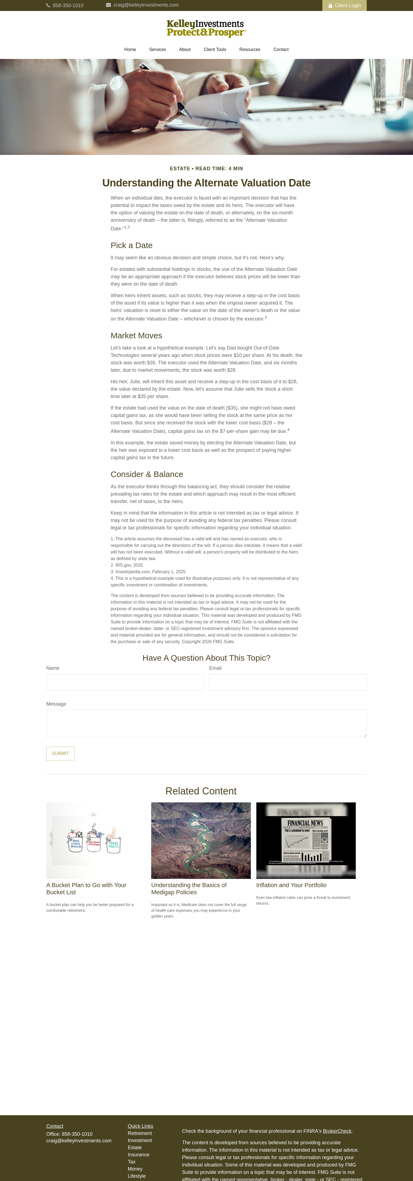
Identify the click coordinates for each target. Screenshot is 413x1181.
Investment (140, 1140)
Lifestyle (137, 1176)
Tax (132, 1162)
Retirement (140, 1133)
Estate (135, 1147)
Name (52, 668)
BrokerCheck (337, 1131)
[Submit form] (60, 753)
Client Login (344, 5)
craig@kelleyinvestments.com (142, 5)
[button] (130, 50)
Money (135, 1169)
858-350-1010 (65, 5)
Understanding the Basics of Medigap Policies (188, 889)
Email (215, 668)
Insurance (139, 1154)
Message (56, 704)
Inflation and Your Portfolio (291, 885)
